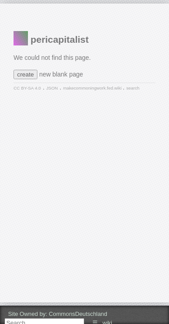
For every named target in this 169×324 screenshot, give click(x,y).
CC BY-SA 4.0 (27, 88)
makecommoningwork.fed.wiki (93, 88)
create (25, 74)
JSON (52, 88)
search (132, 88)
